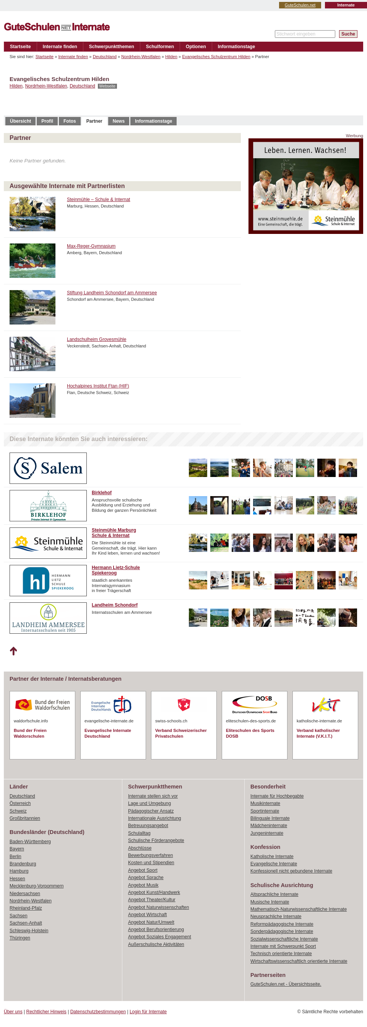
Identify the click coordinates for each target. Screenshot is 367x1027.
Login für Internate (148, 1011)
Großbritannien (25, 818)
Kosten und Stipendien (151, 862)
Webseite (107, 86)
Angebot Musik (143, 885)
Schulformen (160, 46)
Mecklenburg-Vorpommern (36, 886)
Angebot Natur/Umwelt (151, 922)
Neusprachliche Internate (275, 916)
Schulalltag (139, 833)
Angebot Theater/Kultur (151, 899)
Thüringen (20, 938)
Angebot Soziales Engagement (159, 936)
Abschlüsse (139, 848)
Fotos (69, 121)
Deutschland (105, 56)
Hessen (17, 878)
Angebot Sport (143, 870)
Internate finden (60, 46)
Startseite (20, 46)
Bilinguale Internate (270, 818)
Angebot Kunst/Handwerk (154, 892)
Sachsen (19, 915)
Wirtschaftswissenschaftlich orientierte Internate (298, 961)
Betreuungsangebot (148, 825)
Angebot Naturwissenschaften (158, 907)
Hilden (171, 56)
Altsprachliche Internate (274, 894)
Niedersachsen (25, 893)
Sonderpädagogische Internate (281, 931)
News (119, 121)
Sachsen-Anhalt (26, 923)
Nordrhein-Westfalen (140, 56)
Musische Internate (269, 902)
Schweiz (18, 811)
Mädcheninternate (268, 825)
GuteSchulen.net (300, 5)
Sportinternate (264, 811)
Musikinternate (265, 803)
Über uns (13, 1011)
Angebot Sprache (146, 877)
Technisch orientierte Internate (281, 953)
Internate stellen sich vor (153, 796)
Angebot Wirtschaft (147, 914)
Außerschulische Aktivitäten (156, 944)
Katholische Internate (272, 856)
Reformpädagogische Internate (281, 924)
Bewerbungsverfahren (150, 855)
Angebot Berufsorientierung (156, 929)
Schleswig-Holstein (29, 930)
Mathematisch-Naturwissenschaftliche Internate (298, 909)
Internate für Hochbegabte (277, 796)
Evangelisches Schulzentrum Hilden (216, 56)
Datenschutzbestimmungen (98, 1011)
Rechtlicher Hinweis (46, 1011)
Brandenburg (23, 863)
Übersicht (20, 121)
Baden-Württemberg (30, 841)
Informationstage (236, 46)
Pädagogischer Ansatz (151, 811)
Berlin (15, 856)
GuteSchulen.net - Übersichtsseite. (285, 984)
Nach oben (13, 651)
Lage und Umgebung (149, 803)
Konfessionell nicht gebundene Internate (291, 871)
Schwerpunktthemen (111, 46)
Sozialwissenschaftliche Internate (284, 939)
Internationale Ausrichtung (154, 818)
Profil (47, 121)
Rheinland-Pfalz (26, 908)
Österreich (20, 803)
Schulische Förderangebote (156, 840)
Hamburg (19, 871)
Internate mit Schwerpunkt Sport (283, 946)
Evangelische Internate (273, 863)
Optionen (196, 46)
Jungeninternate (266, 833)
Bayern (17, 849)
